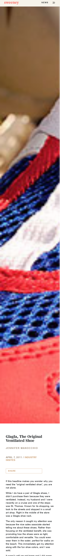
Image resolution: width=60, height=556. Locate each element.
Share (12, 471)
